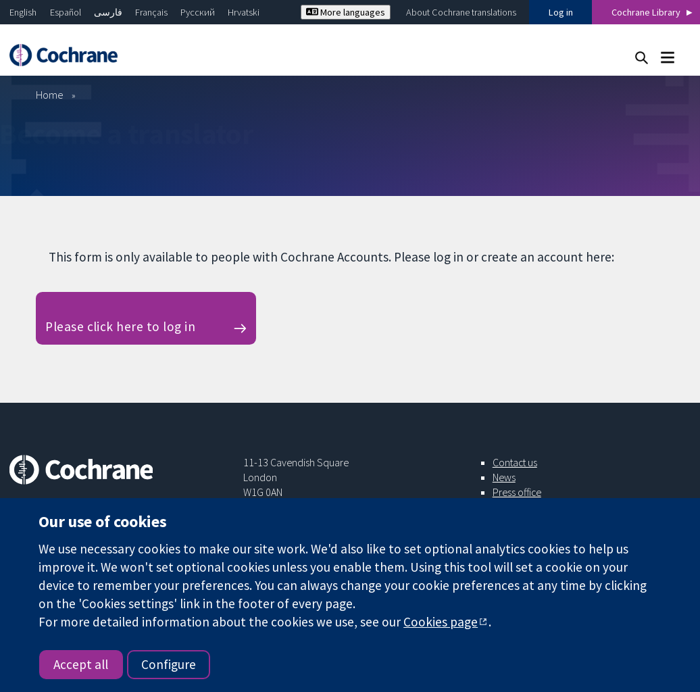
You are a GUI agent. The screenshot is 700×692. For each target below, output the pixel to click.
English (22, 12)
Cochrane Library (645, 12)
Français (151, 12)
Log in (561, 12)
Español (65, 12)
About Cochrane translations (461, 12)
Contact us (515, 462)
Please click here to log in (120, 326)
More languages (345, 12)
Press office (517, 492)
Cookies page (440, 622)
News (504, 477)
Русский (197, 12)
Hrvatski (243, 12)
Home (50, 94)
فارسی (108, 12)
